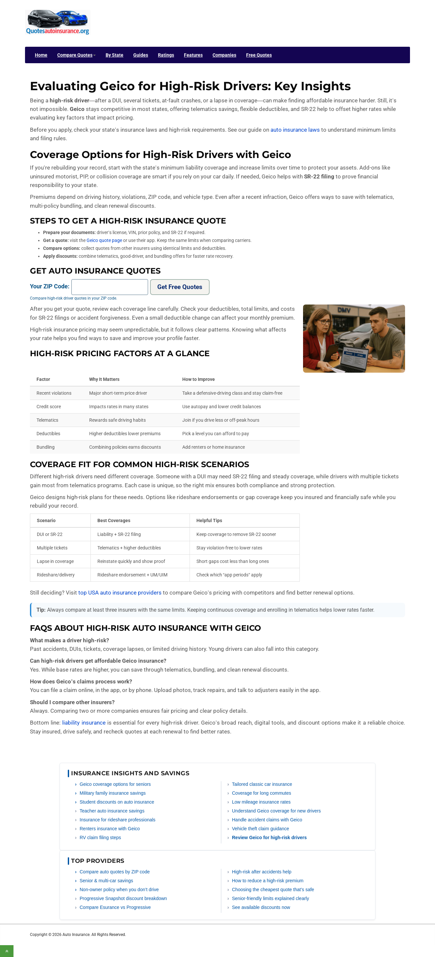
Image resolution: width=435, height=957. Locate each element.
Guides (140, 55)
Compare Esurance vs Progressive (115, 907)
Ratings (166, 55)
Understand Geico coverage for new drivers (276, 810)
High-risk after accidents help (262, 871)
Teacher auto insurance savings (112, 810)
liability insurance (83, 722)
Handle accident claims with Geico (267, 819)
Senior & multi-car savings (106, 880)
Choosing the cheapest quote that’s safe (273, 889)
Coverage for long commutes (261, 793)
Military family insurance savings (113, 793)
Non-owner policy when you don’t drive (119, 889)
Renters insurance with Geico (110, 828)
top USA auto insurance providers (120, 592)
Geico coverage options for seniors (115, 784)
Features (193, 55)
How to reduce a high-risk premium (267, 880)
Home (41, 55)
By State (114, 55)
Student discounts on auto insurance (117, 802)
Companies (224, 55)
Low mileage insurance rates (261, 802)
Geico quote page (104, 240)
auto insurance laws (295, 129)
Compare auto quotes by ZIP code (115, 871)
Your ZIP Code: (49, 286)
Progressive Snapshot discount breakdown (123, 898)
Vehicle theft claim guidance (260, 828)
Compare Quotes (76, 55)
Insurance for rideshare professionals (117, 819)
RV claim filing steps (100, 837)
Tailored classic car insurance (262, 784)
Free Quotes (259, 55)
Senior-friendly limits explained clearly (270, 898)
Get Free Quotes (179, 287)
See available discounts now (261, 907)
